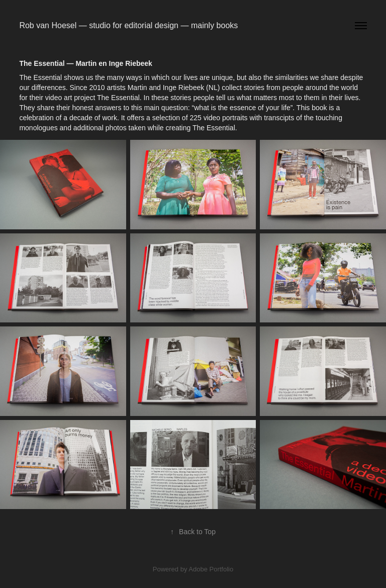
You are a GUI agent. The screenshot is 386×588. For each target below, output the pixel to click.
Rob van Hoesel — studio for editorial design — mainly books (128, 25)
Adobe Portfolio (210, 569)
